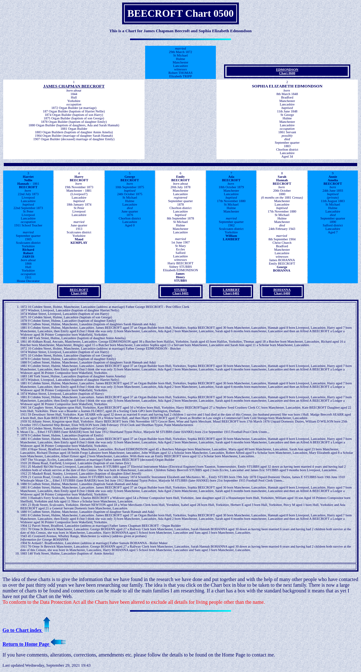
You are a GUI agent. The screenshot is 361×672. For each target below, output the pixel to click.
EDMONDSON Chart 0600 (287, 71)
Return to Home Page (34, 644)
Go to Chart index (26, 630)
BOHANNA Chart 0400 (281, 291)
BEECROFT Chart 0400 (79, 291)
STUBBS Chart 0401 (180, 291)
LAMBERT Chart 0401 (231, 291)
